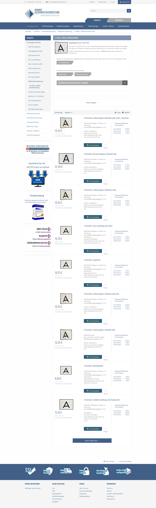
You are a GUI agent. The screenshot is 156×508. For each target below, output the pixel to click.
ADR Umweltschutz (34, 68)
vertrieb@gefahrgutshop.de (57, 2)
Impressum (110, 496)
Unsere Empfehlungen (32, 484)
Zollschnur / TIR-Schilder (36, 96)
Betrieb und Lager (93, 26)
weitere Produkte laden (91, 440)
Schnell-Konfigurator (123, 26)
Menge (106, 148)
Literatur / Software (108, 26)
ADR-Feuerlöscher (34, 55)
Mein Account (83, 488)
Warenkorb (125, 2)
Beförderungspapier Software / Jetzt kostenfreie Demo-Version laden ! (36, 201)
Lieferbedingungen (58, 496)
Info (53, 488)
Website (103, 51)
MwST (59, 136)
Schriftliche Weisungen (35, 109)
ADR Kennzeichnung (47, 26)
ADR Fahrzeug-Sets (34, 47)
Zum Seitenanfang (125, 461)
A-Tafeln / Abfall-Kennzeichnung (35, 87)
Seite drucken (110, 461)
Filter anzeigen (91, 103)
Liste (118, 112)
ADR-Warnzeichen (34, 73)
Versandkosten (68, 136)
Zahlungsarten (57, 494)
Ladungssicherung (78, 26)
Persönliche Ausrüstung (63, 26)
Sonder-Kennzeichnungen (36, 92)
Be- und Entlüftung (34, 60)
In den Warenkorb (94, 145)
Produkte (97, 20)
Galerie (126, 112)
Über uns (110, 488)
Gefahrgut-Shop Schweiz (33, 488)
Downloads (83, 494)
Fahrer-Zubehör (33, 105)
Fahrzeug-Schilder (34, 77)
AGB (53, 491)
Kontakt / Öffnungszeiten (115, 494)
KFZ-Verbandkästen (34, 100)
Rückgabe (55, 502)
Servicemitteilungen (85, 491)
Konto (113, 2)
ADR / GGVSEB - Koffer (35, 64)
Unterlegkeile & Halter (35, 51)
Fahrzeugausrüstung (32, 26)
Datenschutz (111, 499)
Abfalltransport (64, 74)
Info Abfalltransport (64, 62)
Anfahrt (92, 2)
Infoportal (119, 20)
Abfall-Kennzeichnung (35, 81)
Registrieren (103, 2)
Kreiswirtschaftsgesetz (82, 74)
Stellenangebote (84, 496)
